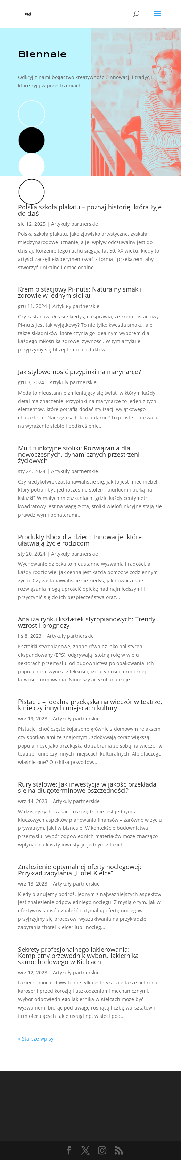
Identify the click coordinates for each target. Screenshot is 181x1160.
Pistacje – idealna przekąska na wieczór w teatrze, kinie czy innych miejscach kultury (90, 704)
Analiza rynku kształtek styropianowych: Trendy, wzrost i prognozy (87, 622)
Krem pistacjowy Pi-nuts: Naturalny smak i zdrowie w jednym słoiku (80, 292)
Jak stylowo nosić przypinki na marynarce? (79, 372)
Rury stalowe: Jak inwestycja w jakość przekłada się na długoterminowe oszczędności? (87, 787)
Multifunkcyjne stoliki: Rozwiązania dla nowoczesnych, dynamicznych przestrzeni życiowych (79, 454)
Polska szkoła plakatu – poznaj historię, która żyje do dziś (90, 210)
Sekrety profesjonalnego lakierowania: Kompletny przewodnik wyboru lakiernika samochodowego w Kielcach (78, 955)
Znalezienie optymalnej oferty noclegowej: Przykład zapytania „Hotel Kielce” (79, 870)
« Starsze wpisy (36, 1038)
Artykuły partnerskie (74, 224)
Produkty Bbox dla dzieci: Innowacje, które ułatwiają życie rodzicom (80, 540)
